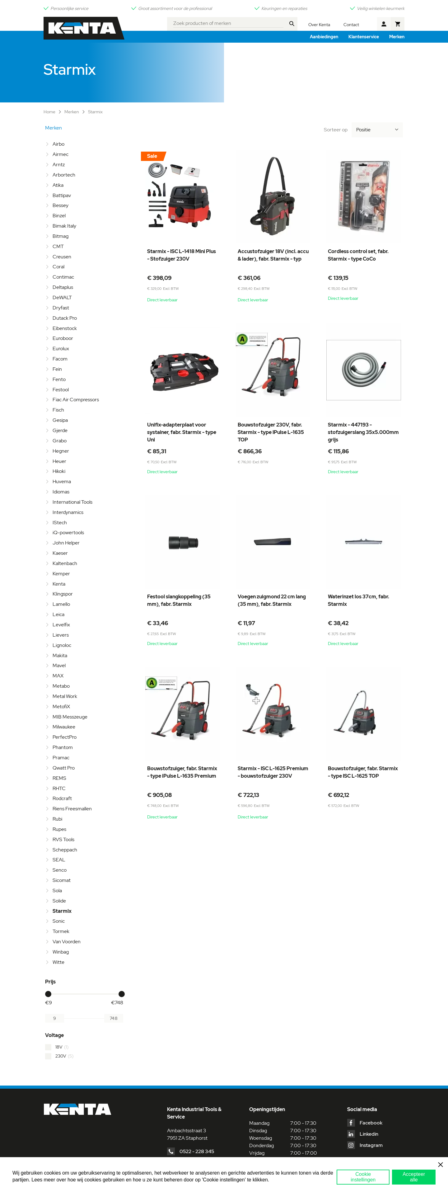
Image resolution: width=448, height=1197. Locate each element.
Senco (60, 870)
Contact (351, 24)
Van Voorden (67, 941)
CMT (58, 246)
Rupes (59, 829)
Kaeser (60, 553)
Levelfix (61, 624)
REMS (59, 778)
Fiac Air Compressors (76, 399)
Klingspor (63, 594)
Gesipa (60, 420)
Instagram (371, 1145)
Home (50, 112)
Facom (60, 359)
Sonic (59, 921)
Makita (60, 655)
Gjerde (60, 430)
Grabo (60, 440)
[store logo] (84, 28)
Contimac (63, 277)
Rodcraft (62, 798)
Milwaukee (64, 726)
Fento (59, 379)
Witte (58, 962)
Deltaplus (63, 287)
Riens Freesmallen (72, 808)
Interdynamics (68, 512)
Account (384, 24)
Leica (58, 614)
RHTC (59, 788)
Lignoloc (62, 645)
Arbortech (64, 175)
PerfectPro (65, 737)
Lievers (61, 635)
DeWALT (62, 297)
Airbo (58, 144)
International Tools (72, 502)
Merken (72, 112)
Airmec (60, 154)
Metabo (61, 686)
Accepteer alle (414, 1176)
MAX (58, 675)
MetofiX (61, 706)
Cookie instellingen (363, 1176)
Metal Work (65, 696)
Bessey (60, 205)
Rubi (57, 819)
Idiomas (61, 491)
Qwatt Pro (64, 768)
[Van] (54, 1018)
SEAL (59, 859)
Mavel (59, 665)
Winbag (61, 952)
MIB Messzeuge (70, 717)
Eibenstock (65, 328)
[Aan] (113, 1018)
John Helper (66, 543)
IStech (60, 522)
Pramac (61, 757)
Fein (57, 369)
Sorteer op (336, 129)
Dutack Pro (65, 318)
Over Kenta (319, 24)
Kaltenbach (65, 563)
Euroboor (63, 338)
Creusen (62, 256)
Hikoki (59, 471)
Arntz (59, 164)
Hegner (61, 451)
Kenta (59, 584)
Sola (57, 890)
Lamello (61, 604)
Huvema (62, 481)
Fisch (58, 410)
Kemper (61, 573)
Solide (59, 901)
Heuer (59, 461)
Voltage (54, 1035)
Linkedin (369, 1134)
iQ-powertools (68, 532)
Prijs (50, 981)
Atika (58, 185)
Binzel (59, 215)
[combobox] (228, 22)
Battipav (62, 195)
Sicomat (62, 880)
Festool (61, 389)
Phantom (63, 747)
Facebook (371, 1122)
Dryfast (61, 307)
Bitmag (60, 236)
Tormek (61, 931)
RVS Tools (63, 839)
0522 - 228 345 (197, 1151)
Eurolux (61, 348)
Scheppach (65, 849)
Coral (58, 266)
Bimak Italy (64, 226)
